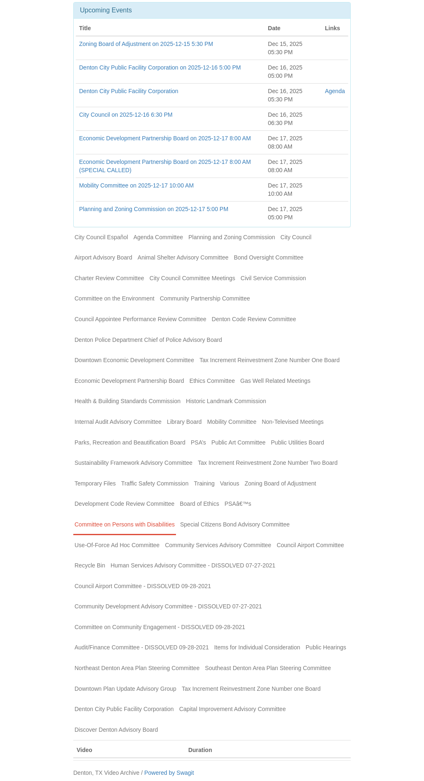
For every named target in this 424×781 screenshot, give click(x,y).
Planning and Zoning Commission (231, 237)
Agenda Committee (158, 237)
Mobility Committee (231, 421)
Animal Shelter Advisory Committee (182, 257)
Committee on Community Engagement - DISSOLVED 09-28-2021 (160, 627)
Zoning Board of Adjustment (280, 483)
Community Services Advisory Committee (218, 545)
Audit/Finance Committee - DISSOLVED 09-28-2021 (142, 647)
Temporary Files (95, 483)
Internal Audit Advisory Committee (118, 421)
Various (229, 483)
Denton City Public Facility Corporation (128, 91)
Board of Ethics (199, 503)
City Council (295, 237)
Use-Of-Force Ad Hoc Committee (117, 545)
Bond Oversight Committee (269, 257)
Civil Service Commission (273, 278)
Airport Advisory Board (103, 257)
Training (204, 483)
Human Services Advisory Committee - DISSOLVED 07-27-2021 (193, 565)
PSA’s (198, 442)
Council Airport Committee (310, 545)
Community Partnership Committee (205, 298)
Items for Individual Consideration (257, 647)
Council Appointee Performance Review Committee (140, 319)
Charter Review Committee (109, 278)
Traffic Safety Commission (155, 483)
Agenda (335, 91)
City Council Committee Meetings (192, 278)
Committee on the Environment (114, 298)
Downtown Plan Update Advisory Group (125, 688)
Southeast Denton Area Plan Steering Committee (268, 668)
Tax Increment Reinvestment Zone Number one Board (251, 688)
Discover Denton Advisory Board (116, 729)
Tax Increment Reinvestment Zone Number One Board (270, 360)
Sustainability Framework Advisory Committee (134, 462)
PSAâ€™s (237, 503)
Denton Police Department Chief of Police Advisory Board (148, 339)
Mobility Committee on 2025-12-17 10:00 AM (136, 185)
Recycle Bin (90, 565)
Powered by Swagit (169, 772)
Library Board (184, 421)
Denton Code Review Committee (254, 319)
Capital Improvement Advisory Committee (232, 709)
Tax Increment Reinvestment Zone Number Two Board (267, 462)
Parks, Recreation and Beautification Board (130, 442)
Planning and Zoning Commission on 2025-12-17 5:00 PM (153, 209)
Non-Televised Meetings (292, 421)
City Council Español (101, 237)
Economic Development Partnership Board (129, 380)
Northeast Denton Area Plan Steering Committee (137, 668)
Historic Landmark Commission (226, 401)
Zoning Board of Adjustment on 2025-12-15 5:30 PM (146, 44)
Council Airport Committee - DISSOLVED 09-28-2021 (143, 586)
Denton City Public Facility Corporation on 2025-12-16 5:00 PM (160, 67)
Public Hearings (326, 647)
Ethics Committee (212, 380)
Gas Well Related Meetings (275, 380)
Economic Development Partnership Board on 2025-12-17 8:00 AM (165, 138)
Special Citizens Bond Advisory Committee (235, 524)
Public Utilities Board (297, 442)
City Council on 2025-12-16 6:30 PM (126, 114)
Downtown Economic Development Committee (134, 360)
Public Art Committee (239, 442)
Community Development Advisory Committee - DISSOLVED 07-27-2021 (168, 606)
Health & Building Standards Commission (128, 401)
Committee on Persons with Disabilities (125, 524)
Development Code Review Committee (124, 503)
